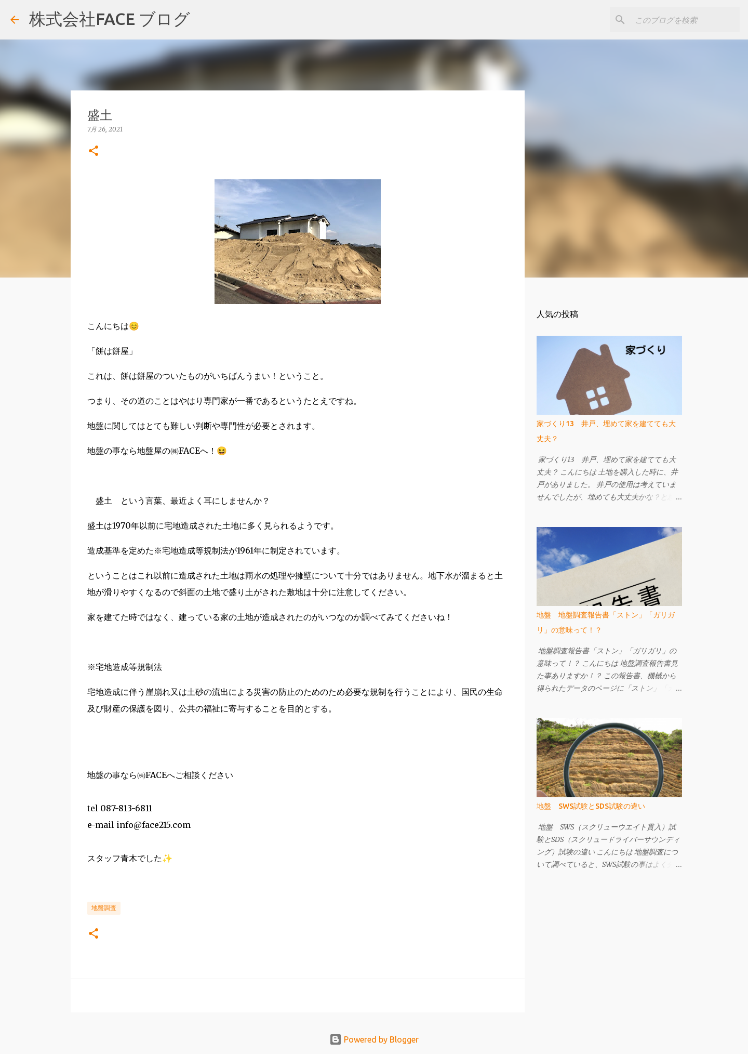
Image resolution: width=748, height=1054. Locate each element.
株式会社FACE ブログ (109, 18)
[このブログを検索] (685, 19)
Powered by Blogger (374, 1039)
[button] (93, 151)
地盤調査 (103, 907)
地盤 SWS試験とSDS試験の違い (591, 806)
